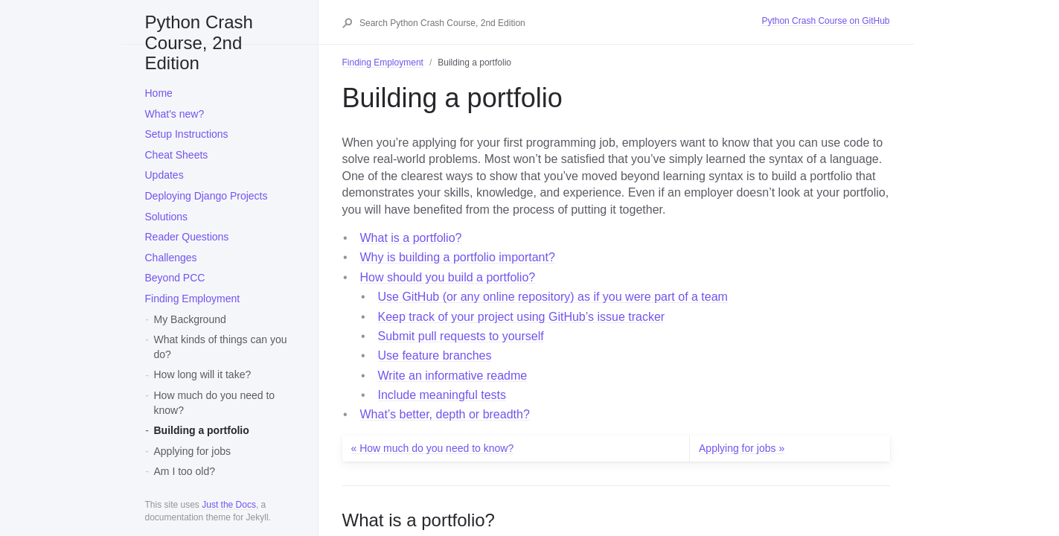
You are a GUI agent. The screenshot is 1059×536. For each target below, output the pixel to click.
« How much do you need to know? (432, 448)
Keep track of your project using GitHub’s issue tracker (521, 316)
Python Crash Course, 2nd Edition (199, 28)
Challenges (171, 258)
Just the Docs (229, 505)
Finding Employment (192, 298)
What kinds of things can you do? (220, 347)
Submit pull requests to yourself (461, 336)
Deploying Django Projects (206, 196)
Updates (164, 175)
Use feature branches (435, 355)
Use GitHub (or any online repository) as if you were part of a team (553, 296)
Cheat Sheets (176, 155)
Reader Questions (187, 237)
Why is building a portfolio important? (457, 257)
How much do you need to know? (214, 402)
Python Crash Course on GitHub (825, 21)
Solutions (166, 217)
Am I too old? (185, 471)
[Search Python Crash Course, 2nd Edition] (559, 23)
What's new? (175, 114)
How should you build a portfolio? (448, 277)
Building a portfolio (201, 430)
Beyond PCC (175, 278)
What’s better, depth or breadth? (445, 414)
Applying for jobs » (741, 448)
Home (159, 93)
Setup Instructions (186, 134)
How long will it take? (203, 374)
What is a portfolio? (411, 238)
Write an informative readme (453, 375)
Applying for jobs (192, 451)
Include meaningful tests (442, 395)
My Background (190, 319)
